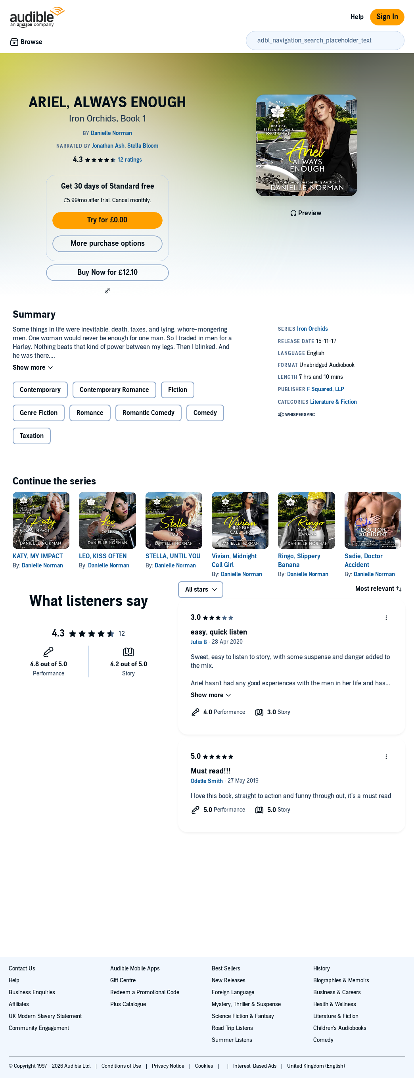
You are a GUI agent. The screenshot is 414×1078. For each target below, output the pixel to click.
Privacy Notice (169, 1066)
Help (357, 17)
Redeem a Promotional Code (144, 992)
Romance (90, 413)
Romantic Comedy (148, 413)
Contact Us (22, 968)
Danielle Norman (42, 565)
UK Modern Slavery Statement (45, 1016)
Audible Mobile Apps (135, 968)
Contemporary (40, 390)
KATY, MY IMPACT (38, 556)
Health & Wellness (334, 1004)
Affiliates (19, 1004)
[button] (107, 290)
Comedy (205, 413)
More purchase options (108, 243)
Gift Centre (123, 980)
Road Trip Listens (232, 1028)
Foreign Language (233, 992)
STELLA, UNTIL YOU (173, 556)
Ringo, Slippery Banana (299, 560)
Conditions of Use (122, 1066)
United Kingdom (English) (316, 1066)
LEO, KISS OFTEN (103, 556)
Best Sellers (226, 968)
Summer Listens (232, 1040)
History (321, 968)
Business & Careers (337, 992)
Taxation (32, 436)
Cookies (204, 1066)
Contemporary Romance (114, 390)
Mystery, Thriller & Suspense (246, 1004)
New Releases (228, 980)
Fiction (177, 390)
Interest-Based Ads (255, 1066)
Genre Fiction (39, 413)
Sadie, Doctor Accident (364, 560)
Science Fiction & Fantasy (243, 1016)
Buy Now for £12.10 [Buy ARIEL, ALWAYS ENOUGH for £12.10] (107, 272)
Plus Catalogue (128, 1004)
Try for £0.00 (107, 220)
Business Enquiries (32, 992)
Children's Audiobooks (339, 1028)
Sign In (387, 17)
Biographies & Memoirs (341, 980)
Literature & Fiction (335, 1016)
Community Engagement (39, 1028)
